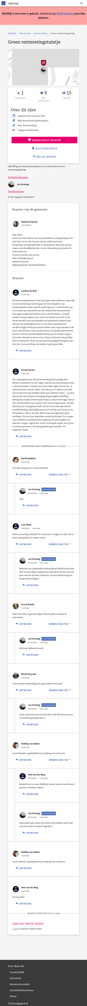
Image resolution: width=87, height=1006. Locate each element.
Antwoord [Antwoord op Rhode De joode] (23, 690)
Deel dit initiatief (44, 156)
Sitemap (13, 996)
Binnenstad (25, 33)
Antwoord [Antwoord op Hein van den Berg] (30, 794)
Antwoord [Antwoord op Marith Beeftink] (23, 474)
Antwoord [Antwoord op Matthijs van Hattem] (23, 759)
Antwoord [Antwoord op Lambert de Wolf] (23, 350)
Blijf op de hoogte (44, 148)
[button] (75, 77)
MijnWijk (12, 33)
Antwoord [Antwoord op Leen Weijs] (23, 544)
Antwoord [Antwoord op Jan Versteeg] (30, 505)
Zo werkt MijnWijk (17, 972)
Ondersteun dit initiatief (44, 140)
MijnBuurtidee (64, 13)
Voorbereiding (40, 33)
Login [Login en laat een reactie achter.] (15, 928)
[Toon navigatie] (81, 3)
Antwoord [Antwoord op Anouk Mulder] (23, 623)
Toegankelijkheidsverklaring (21, 990)
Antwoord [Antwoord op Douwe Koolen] (23, 436)
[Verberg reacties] (60, 474)
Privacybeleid (15, 978)
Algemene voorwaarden (20, 984)
